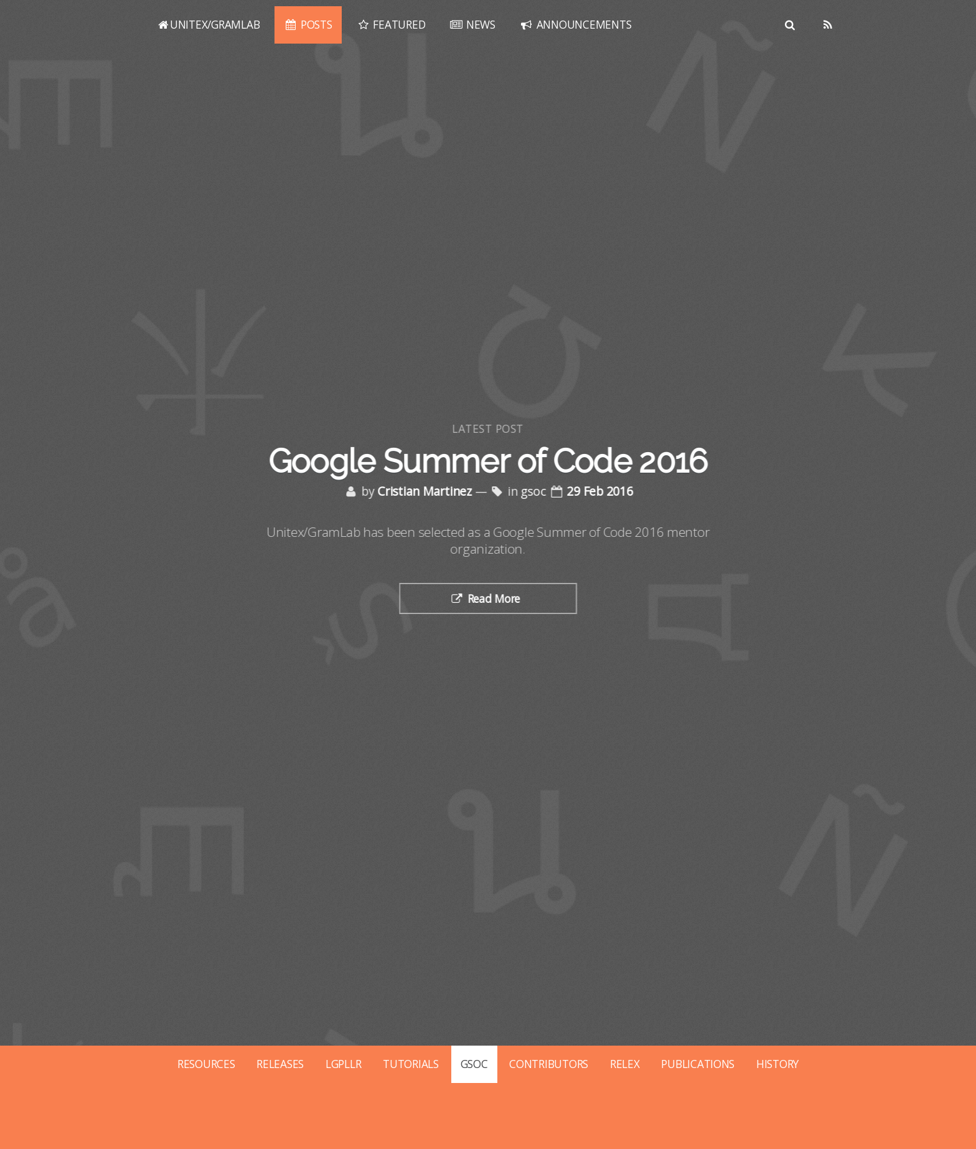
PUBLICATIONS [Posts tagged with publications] (697, 1063)
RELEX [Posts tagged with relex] (625, 1063)
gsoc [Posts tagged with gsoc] (534, 491)
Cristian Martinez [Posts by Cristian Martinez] (426, 491)
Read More (495, 598)
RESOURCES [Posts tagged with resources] (206, 1063)
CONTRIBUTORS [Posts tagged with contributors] (548, 1063)
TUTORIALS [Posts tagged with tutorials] (411, 1063)
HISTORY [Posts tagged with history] (777, 1063)
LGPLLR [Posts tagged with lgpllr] (343, 1063)
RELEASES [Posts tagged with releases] (280, 1063)
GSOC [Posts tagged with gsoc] (474, 1063)
